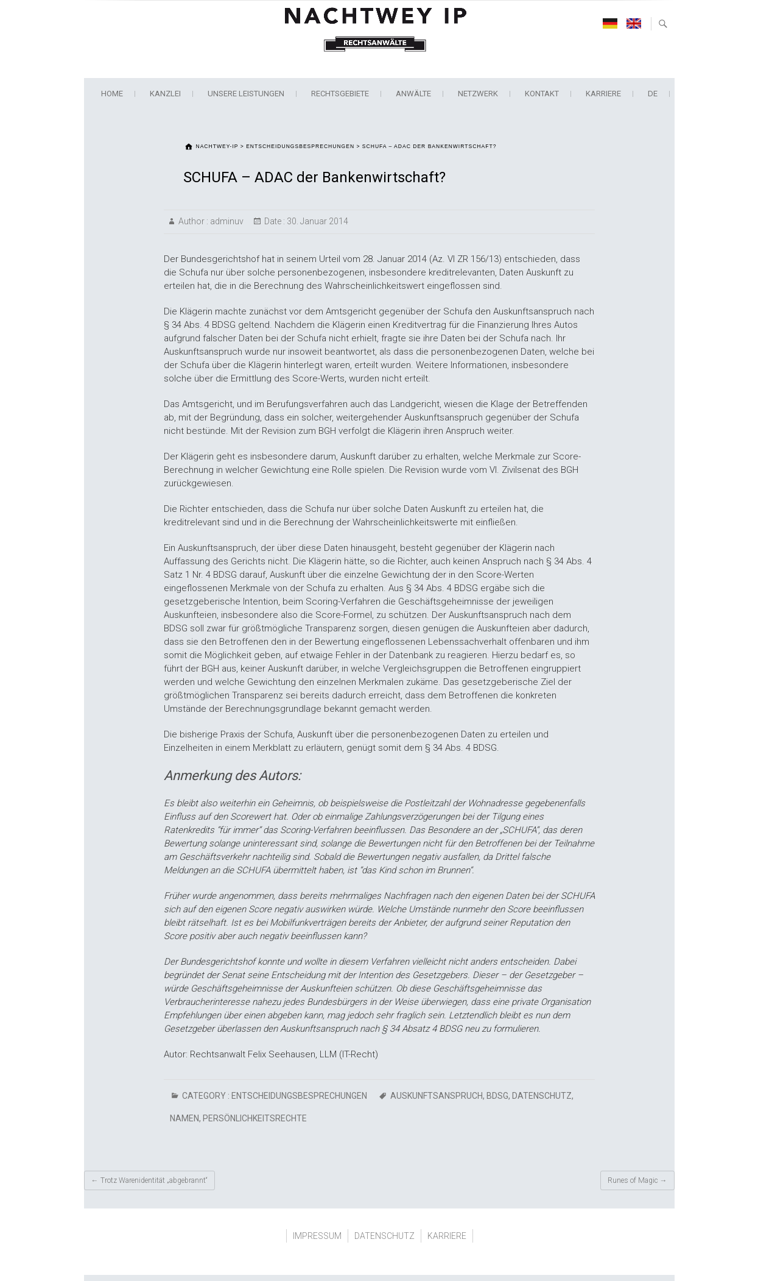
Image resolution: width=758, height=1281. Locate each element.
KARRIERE (603, 93)
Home (112, 93)
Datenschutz (542, 1096)
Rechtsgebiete (340, 93)
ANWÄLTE (413, 93)
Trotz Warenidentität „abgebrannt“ (149, 1180)
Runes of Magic (637, 1180)
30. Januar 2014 (316, 221)
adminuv (226, 221)
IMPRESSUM (317, 1236)
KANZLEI (165, 93)
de (653, 93)
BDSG (497, 1096)
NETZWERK (478, 93)
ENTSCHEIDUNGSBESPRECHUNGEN (299, 1096)
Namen (184, 1118)
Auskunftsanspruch (436, 1096)
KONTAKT (542, 93)
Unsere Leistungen (246, 93)
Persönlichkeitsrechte (255, 1118)
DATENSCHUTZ (384, 1236)
